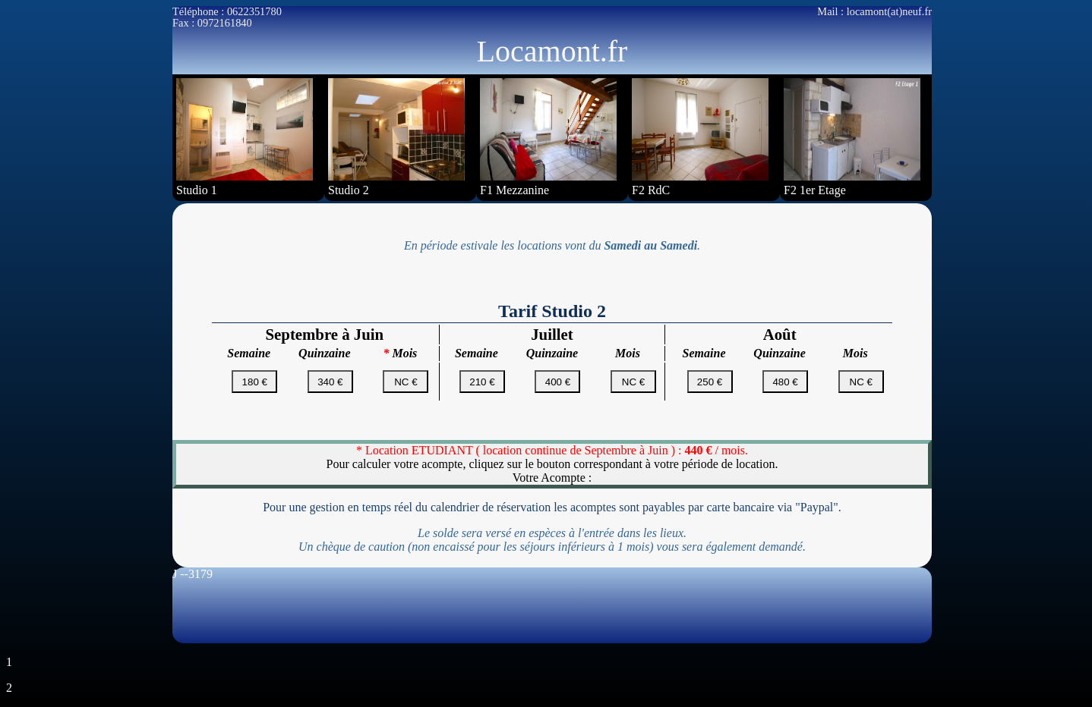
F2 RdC (700, 137)
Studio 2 (396, 137)
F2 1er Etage (852, 137)
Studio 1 (244, 137)
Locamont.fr (552, 51)
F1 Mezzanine (548, 137)
